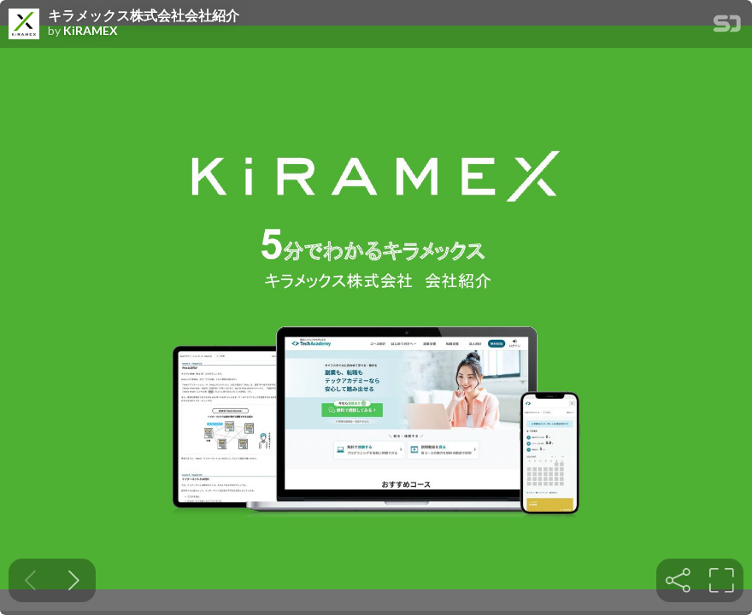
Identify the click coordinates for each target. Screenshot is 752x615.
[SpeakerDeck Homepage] (727, 27)
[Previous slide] (30, 580)
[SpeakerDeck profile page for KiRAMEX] (24, 25)
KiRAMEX (90, 31)
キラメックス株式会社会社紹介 (143, 15)
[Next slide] (74, 580)
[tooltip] (678, 580)
